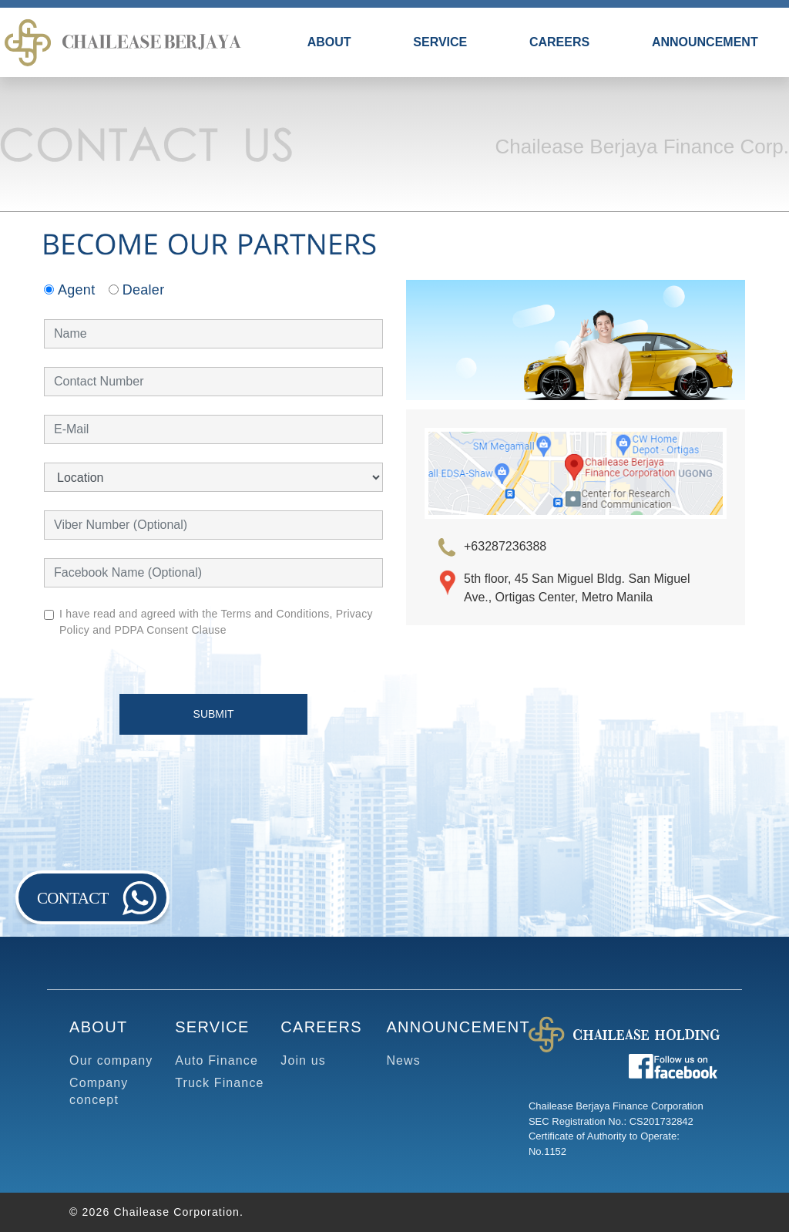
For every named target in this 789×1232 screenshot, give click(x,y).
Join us (303, 1060)
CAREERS (559, 42)
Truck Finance (219, 1082)
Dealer (137, 290)
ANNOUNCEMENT (705, 42)
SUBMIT (213, 714)
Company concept (98, 1091)
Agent (69, 290)
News (403, 1060)
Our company (111, 1060)
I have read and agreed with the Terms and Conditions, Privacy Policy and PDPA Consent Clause (216, 622)
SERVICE (440, 42)
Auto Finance (216, 1060)
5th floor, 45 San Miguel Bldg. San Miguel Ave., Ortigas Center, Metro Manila (577, 588)
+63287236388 (505, 546)
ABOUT (329, 42)
